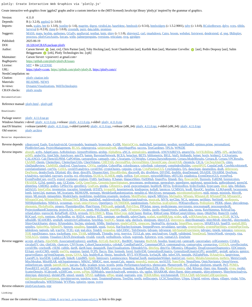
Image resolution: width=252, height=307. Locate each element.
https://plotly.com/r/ (105, 70)
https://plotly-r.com (37, 70)
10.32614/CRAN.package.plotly (45, 45)
